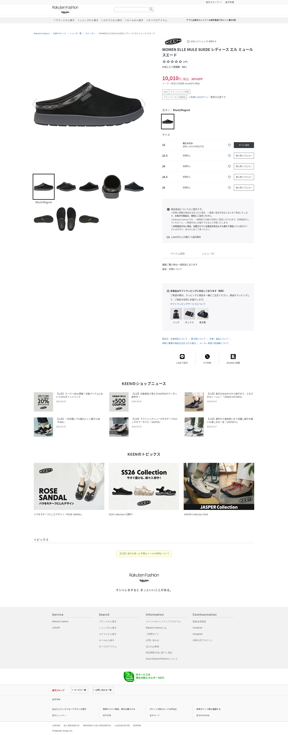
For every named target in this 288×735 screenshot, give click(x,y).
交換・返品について (218, 338)
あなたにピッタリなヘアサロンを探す (69, 709)
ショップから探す (108, 628)
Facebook (197, 628)
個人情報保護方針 (72, 725)
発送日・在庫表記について (174, 338)
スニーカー (90, 33)
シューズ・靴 (76, 33)
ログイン (203, 97)
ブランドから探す (108, 621)
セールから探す (106, 640)
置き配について (198, 338)
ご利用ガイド (152, 634)
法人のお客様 (152, 646)
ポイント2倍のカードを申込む (163, 709)
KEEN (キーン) (59, 33)
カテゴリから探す (108, 634)
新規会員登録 (199, 621)
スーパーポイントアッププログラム (163, 621)
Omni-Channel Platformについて (162, 659)
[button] (34, 104)
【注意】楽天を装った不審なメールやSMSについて (144, 553)
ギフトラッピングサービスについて (188, 304)
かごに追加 (244, 145)
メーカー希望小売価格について (214, 343)
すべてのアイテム (108, 646)
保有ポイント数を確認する (208, 709)
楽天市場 (229, 2)
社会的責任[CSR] (122, 725)
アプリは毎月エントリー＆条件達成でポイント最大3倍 (211, 20)
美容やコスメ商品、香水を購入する (119, 709)
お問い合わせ (152, 640)
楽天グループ (212, 2)
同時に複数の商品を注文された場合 (179, 343)
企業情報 (56, 725)
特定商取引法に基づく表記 (159, 652)
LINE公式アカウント (203, 640)
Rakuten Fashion (80, 10)
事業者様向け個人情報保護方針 (97, 725)
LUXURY (56, 628)
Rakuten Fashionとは (156, 628)
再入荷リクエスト (244, 155)
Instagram (198, 634)
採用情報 (137, 725)
